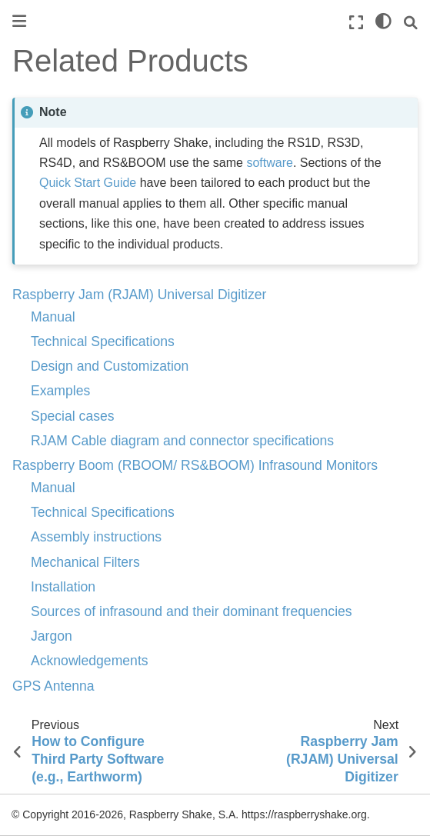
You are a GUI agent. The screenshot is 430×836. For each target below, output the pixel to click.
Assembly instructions (96, 537)
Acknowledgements (89, 660)
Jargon (51, 636)
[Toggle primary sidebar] (19, 21)
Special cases (73, 416)
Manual (53, 317)
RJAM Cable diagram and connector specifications (182, 440)
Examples (60, 390)
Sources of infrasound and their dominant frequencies (191, 611)
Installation (63, 587)
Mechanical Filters (85, 562)
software (269, 162)
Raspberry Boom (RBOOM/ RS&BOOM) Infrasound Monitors (195, 465)
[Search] (411, 23)
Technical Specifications (103, 341)
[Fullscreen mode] (356, 23)
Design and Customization (109, 366)
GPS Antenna (53, 686)
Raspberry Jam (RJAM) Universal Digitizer (139, 294)
